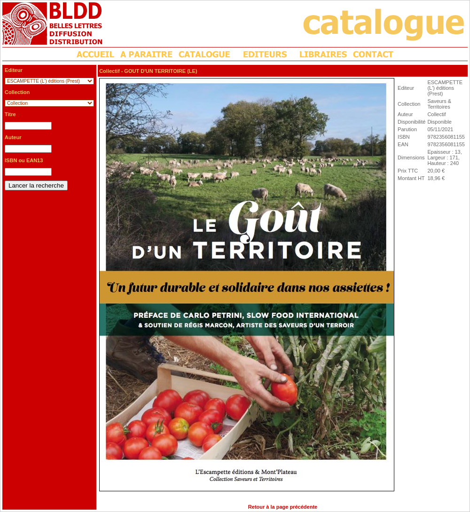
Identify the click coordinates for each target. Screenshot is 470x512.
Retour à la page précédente (282, 507)
